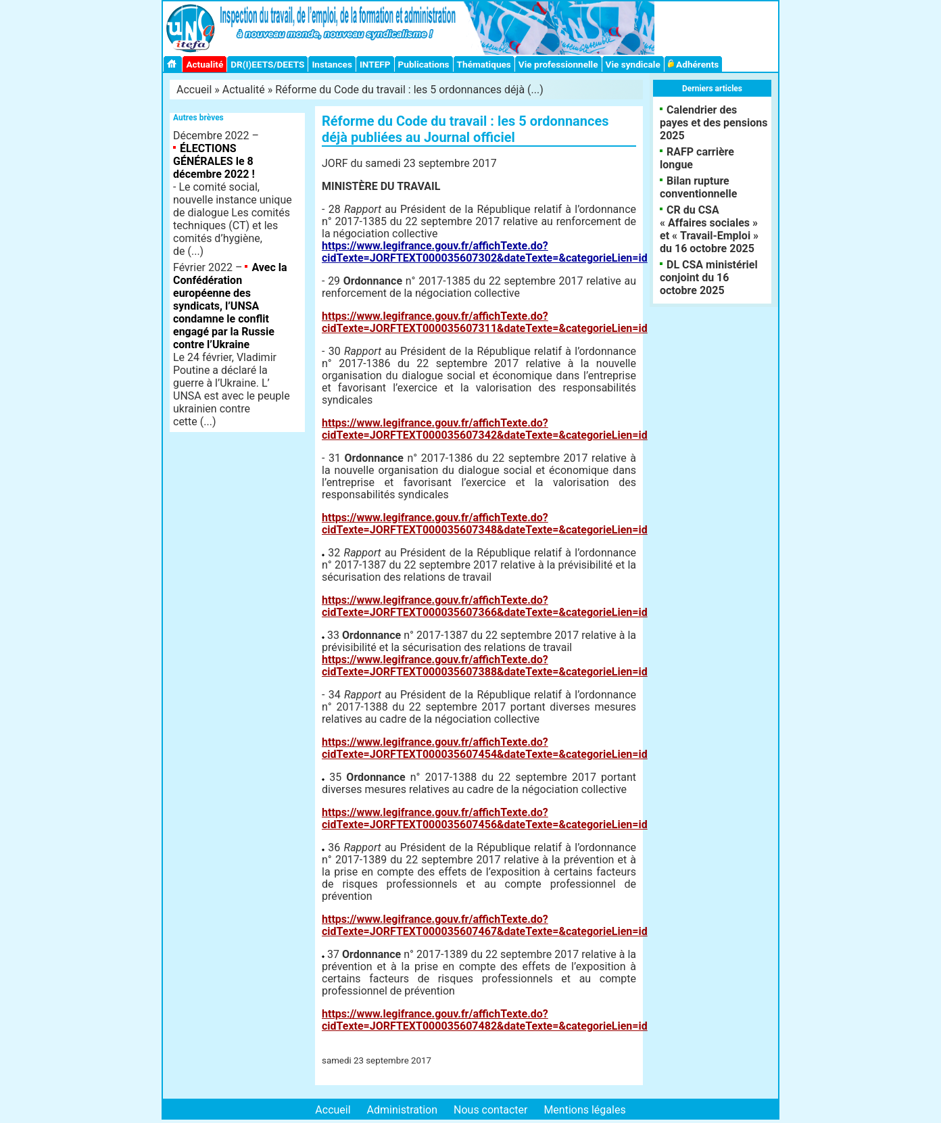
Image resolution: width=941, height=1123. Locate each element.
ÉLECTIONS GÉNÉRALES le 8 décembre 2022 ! (214, 161)
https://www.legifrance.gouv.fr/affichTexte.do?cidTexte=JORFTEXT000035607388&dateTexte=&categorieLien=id (485, 665)
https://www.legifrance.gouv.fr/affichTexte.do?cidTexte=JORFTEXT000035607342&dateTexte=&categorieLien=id (485, 428)
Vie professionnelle (558, 64)
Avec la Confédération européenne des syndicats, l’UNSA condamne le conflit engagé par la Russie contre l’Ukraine (230, 306)
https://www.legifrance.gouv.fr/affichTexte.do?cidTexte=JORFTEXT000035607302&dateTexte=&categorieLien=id (485, 251)
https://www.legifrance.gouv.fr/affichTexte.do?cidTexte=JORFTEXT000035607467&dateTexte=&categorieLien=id (485, 925)
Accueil (194, 89)
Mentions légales (584, 1109)
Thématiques (484, 64)
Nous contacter (490, 1109)
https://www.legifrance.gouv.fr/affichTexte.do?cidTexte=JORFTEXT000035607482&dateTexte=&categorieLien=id (485, 1019)
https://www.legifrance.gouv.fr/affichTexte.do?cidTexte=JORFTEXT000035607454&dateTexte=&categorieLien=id (485, 748)
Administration (402, 1109)
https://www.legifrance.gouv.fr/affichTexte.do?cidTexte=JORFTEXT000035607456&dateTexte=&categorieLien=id (485, 818)
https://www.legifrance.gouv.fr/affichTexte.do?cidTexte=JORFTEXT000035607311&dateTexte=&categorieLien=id (485, 322)
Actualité (204, 64)
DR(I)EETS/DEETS (267, 64)
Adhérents (693, 64)
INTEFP (375, 64)
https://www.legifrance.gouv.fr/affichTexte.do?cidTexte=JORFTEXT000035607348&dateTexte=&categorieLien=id (485, 523)
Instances (332, 64)
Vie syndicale (633, 64)
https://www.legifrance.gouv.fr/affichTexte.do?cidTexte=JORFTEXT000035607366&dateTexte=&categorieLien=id (485, 606)
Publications (424, 64)
